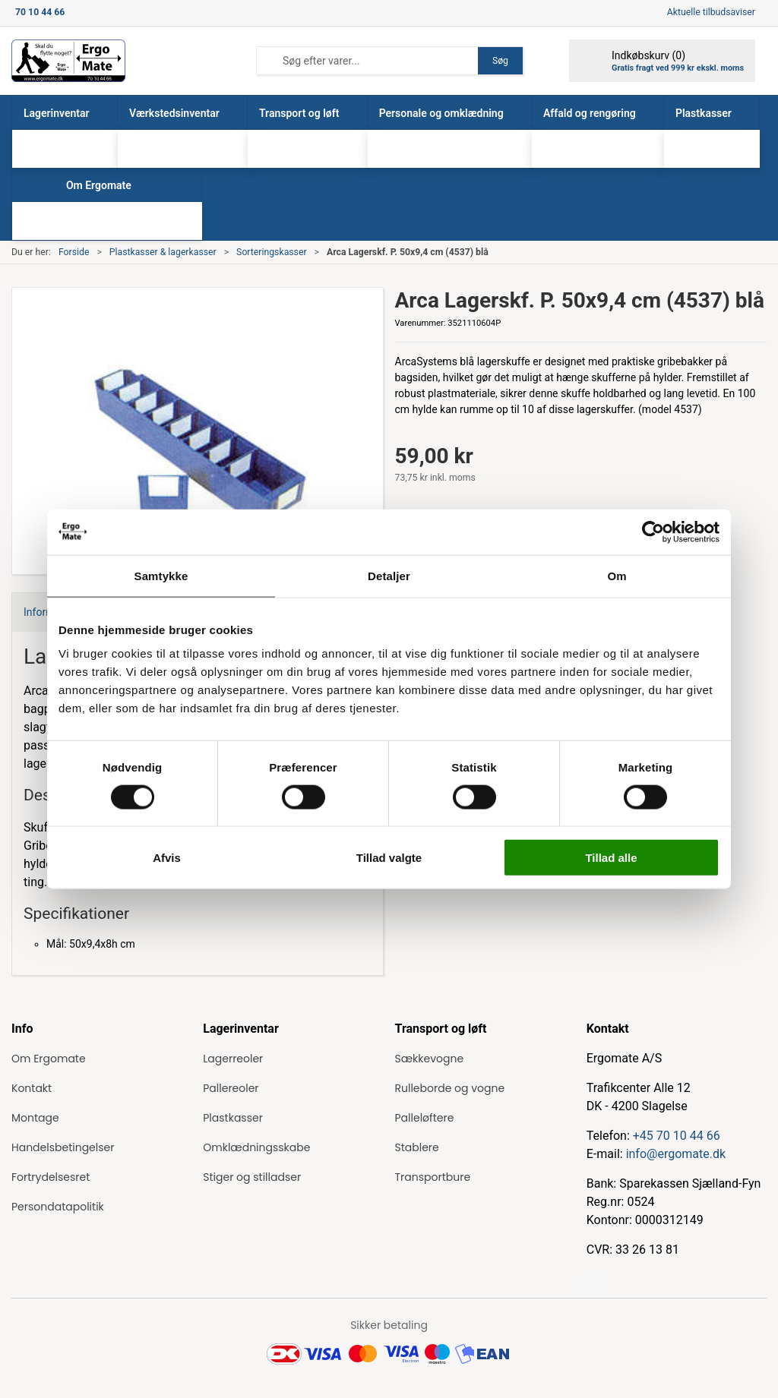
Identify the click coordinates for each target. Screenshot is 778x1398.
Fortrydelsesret (50, 1177)
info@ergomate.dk (676, 1154)
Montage (35, 1117)
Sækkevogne (429, 1058)
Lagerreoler (233, 1058)
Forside (74, 252)
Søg (500, 60)
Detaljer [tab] (389, 575)
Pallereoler (230, 1088)
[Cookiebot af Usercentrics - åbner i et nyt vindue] (653, 531)
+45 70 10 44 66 (676, 1135)
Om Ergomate (48, 1058)
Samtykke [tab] (161, 575)
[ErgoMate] (68, 60)
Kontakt (31, 1088)
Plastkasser (233, 1117)
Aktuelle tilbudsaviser (711, 12)
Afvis (167, 857)
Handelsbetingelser (62, 1147)
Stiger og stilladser (252, 1177)
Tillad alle (611, 857)
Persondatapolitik (57, 1206)
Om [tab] (616, 575)
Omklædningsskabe (256, 1147)
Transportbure (433, 1177)
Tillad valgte (389, 857)
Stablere (417, 1147)
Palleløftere (424, 1117)
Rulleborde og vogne (450, 1088)
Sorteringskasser (271, 252)
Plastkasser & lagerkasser (163, 252)
